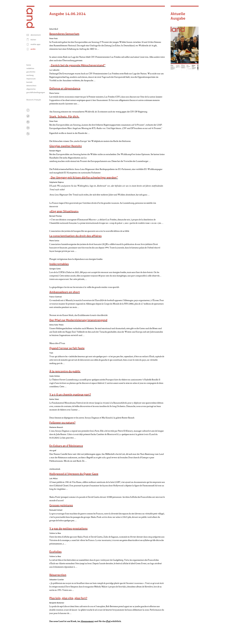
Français (37, 100)
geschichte (30, 72)
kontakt (29, 82)
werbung (30, 75)
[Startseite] (30, 27)
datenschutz (31, 86)
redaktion (30, 68)
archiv (33, 49)
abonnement (36, 35)
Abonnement (87, 621)
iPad (108, 621)
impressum (31, 79)
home (28, 65)
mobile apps (35, 44)
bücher (33, 40)
